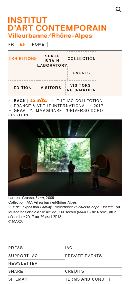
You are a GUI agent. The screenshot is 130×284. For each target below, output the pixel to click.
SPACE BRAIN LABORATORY (52, 61)
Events (81, 73)
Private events (83, 256)
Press (15, 248)
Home (38, 44)
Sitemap (18, 279)
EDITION (23, 88)
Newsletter (23, 263)
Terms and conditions (90, 279)
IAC (69, 248)
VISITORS (51, 88)
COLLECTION (82, 58)
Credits (74, 271)
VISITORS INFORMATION (81, 87)
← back (17, 101)
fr (11, 44)
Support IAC (23, 256)
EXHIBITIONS (23, 58)
